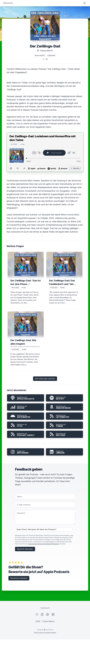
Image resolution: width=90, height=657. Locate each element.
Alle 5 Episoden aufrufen (45, 379)
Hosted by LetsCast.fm (45, 630)
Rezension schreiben (18, 578)
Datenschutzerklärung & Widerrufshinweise (43, 544)
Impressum (45, 608)
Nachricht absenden (25, 549)
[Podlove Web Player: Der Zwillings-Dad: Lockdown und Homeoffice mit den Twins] (45, 159)
